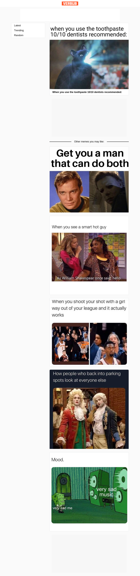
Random (18, 35)
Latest (17, 25)
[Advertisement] (70, 15)
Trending (19, 30)
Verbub (70, 3)
